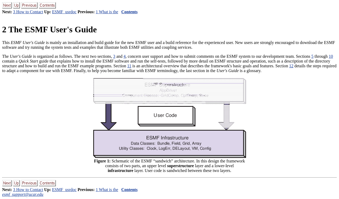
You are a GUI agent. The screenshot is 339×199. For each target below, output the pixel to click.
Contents (129, 12)
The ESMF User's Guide (49, 29)
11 (129, 66)
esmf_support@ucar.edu (22, 194)
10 (331, 56)
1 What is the (107, 12)
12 (291, 66)
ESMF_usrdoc (64, 12)
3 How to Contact (28, 12)
